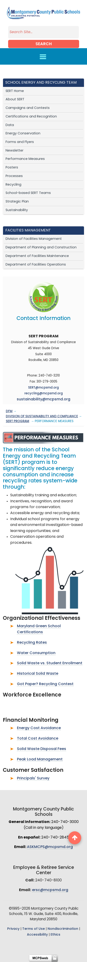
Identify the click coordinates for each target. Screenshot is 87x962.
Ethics (55, 935)
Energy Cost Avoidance (39, 728)
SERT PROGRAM (17, 421)
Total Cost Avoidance (37, 738)
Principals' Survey (33, 778)
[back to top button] (74, 837)
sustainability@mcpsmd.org (43, 399)
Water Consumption (36, 653)
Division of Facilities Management (34, 239)
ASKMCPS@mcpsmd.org (50, 847)
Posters (12, 167)
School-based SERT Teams (28, 193)
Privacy (13, 929)
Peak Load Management (40, 759)
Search (43, 44)
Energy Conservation (23, 133)
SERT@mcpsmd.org (43, 387)
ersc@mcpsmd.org (50, 890)
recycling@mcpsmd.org (43, 393)
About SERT (15, 99)
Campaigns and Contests (28, 108)
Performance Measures (25, 159)
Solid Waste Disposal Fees (41, 749)
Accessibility (37, 935)
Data (10, 125)
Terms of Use (33, 929)
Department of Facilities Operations (36, 264)
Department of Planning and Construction (41, 247)
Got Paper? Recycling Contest (45, 684)
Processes (14, 176)
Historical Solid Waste (37, 674)
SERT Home (15, 91)
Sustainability (17, 210)
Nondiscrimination (63, 929)
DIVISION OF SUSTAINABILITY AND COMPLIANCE (42, 416)
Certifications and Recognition (31, 116)
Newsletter (14, 150)
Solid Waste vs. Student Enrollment (49, 663)
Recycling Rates (32, 643)
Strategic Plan (17, 201)
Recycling (13, 185)
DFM (9, 411)
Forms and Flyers (20, 142)
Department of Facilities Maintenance (37, 256)
